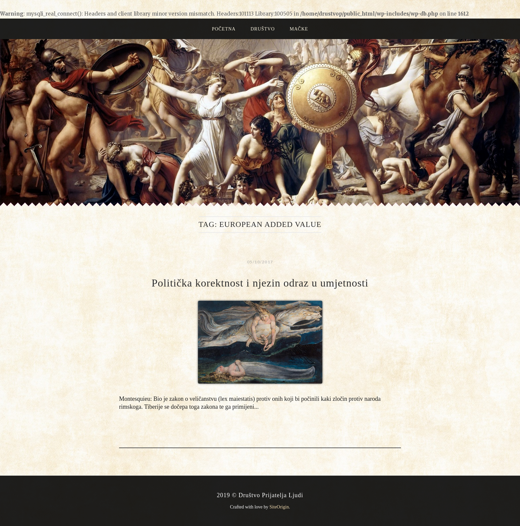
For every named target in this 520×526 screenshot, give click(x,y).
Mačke (299, 28)
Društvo (262, 28)
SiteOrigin (279, 506)
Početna (224, 28)
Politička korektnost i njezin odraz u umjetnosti (260, 283)
